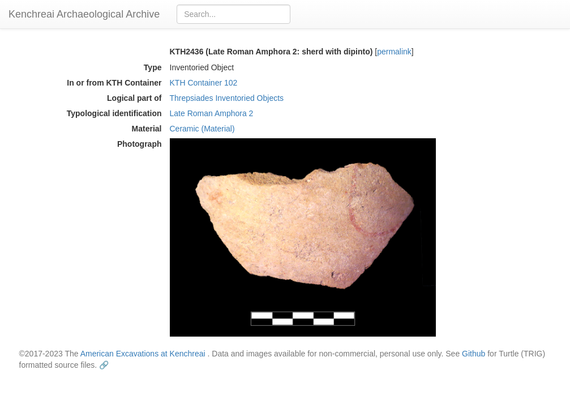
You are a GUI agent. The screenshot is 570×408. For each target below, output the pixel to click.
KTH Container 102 (204, 82)
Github (473, 353)
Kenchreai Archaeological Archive (84, 14)
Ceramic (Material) (202, 128)
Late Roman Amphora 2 (212, 113)
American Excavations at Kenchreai (142, 353)
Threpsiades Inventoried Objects (227, 98)
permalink (394, 51)
